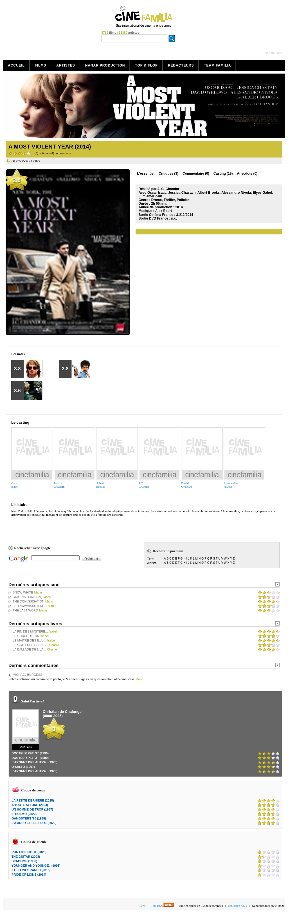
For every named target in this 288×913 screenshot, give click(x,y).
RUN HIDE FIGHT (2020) (29, 852)
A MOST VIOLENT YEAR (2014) (49, 146)
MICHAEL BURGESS (27, 674)
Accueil (16, 65)
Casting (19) (223, 173)
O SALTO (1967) (23, 766)
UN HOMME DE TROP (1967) (32, 809)
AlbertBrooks (100, 484)
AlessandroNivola (231, 484)
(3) (168, 173)
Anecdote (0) (247, 173)
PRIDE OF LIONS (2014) (29, 874)
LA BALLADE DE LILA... (29, 649)
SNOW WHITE (23, 592)
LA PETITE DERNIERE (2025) (33, 800)
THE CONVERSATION (28, 601)
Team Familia (217, 65)
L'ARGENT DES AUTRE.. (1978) (34, 762)
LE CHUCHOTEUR (26, 636)
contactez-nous (237, 905)
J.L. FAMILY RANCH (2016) (31, 870)
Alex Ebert (163, 211)
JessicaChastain (59, 484)
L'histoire (19, 505)
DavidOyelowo (186, 484)
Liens (142, 905)
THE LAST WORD (25, 610)
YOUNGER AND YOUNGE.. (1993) (36, 865)
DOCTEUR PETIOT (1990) (30, 753)
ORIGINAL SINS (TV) (27, 597)
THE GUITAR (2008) (26, 856)
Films (40, 65)
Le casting (20, 422)
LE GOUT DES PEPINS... (30, 645)
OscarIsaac (15, 484)
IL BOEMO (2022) (24, 814)
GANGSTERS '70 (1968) (29, 818)
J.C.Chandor (144, 484)
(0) (196, 173)
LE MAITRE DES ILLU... (29, 640)
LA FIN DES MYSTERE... (30, 631)
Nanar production (105, 65)
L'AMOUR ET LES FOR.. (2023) (34, 823)
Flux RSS (162, 905)
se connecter (273, 52)
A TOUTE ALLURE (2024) (30, 805)
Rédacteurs (181, 65)
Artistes (65, 65)
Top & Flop (146, 65)
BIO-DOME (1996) (24, 861)
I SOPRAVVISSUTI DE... (30, 606)
